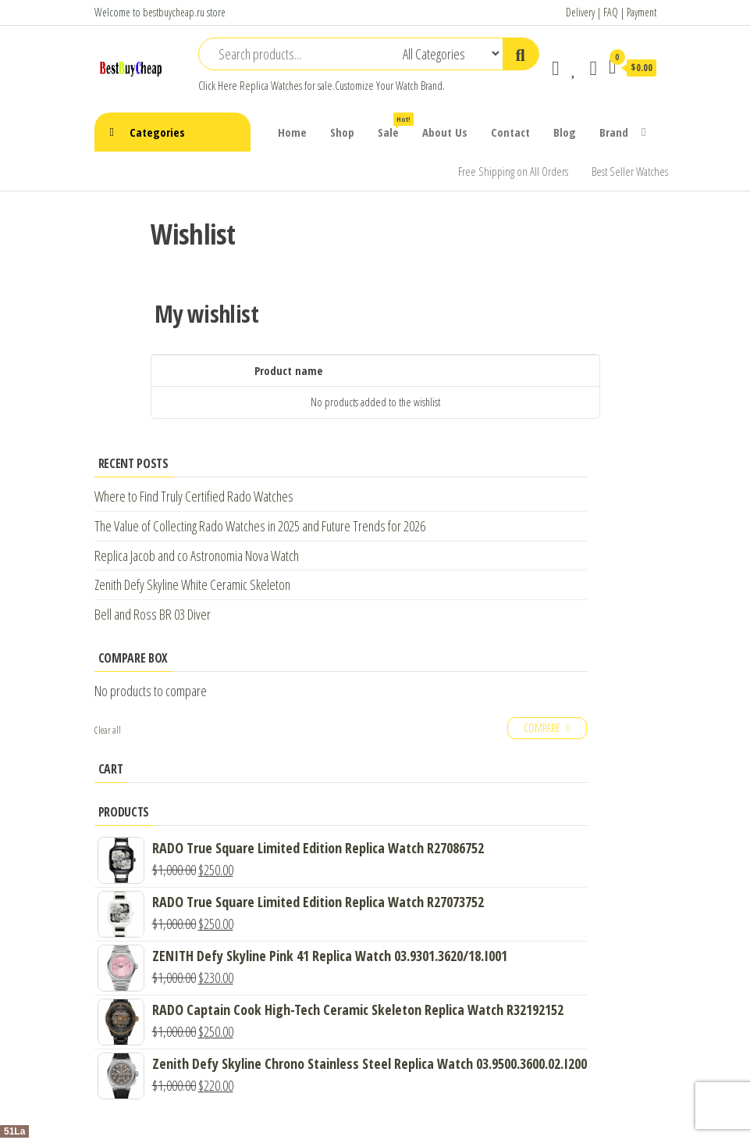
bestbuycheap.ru (173, 12)
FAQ (610, 12)
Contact (510, 132)
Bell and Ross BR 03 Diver (152, 614)
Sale (394, 126)
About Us (444, 132)
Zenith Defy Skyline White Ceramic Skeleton (192, 584)
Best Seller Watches (630, 171)
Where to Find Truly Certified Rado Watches (193, 496)
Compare (542, 727)
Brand (613, 132)
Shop (342, 132)
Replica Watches (271, 85)
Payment (641, 12)
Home (292, 132)
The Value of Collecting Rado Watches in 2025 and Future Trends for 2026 (259, 525)
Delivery (580, 12)
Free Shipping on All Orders (513, 171)
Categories (157, 132)
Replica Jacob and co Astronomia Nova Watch (196, 555)
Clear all (107, 730)
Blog (564, 132)
